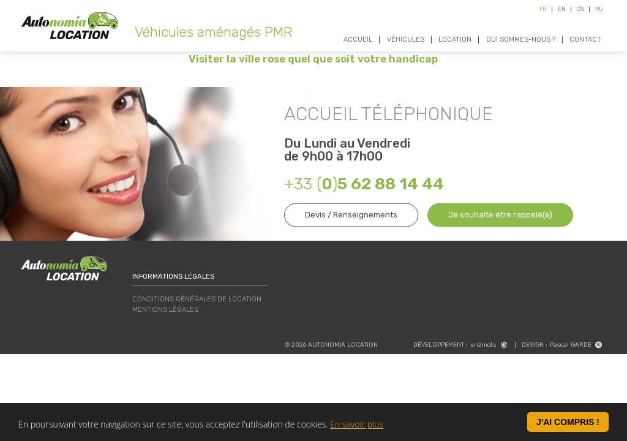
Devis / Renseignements (351, 214)
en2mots (488, 345)
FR (542, 9)
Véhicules (405, 39)
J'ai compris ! (567, 423)
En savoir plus (356, 425)
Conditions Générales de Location (196, 299)
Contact (585, 39)
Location (454, 39)
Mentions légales (165, 309)
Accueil (358, 39)
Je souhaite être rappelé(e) (500, 214)
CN (580, 9)
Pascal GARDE (576, 345)
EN (562, 9)
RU (599, 9)
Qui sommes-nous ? (520, 39)
